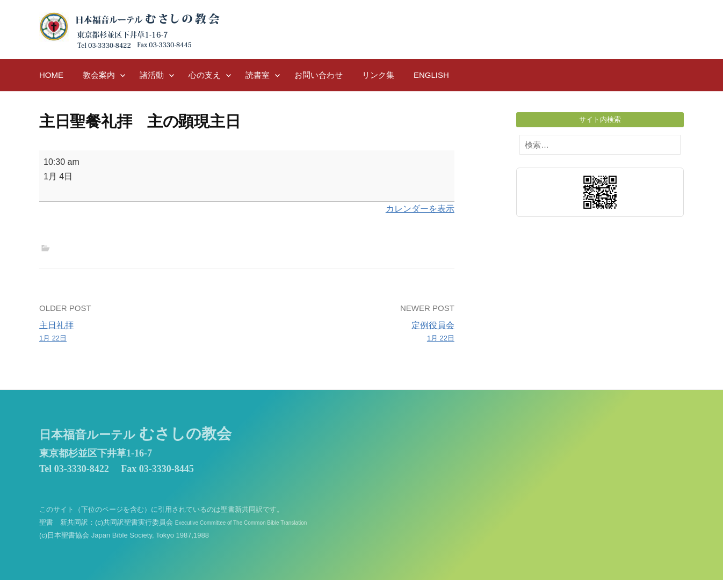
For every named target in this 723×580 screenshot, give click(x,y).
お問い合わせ (318, 74)
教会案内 (99, 74)
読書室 (257, 74)
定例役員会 (354, 332)
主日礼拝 (138, 332)
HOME (51, 74)
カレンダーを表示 (420, 208)
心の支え (205, 74)
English (431, 74)
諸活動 (152, 74)
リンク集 (378, 74)
